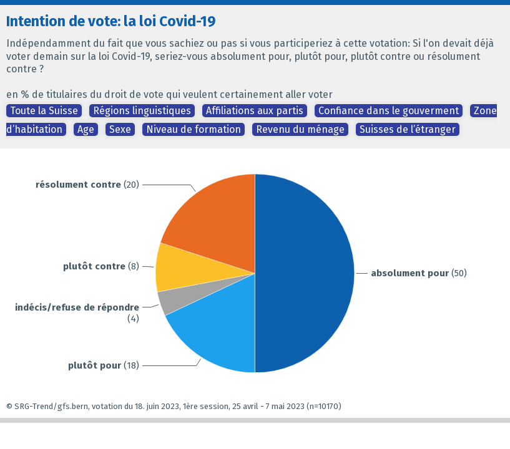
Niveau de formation (193, 129)
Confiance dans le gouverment (388, 111)
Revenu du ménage (300, 129)
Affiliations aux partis (254, 111)
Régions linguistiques (142, 111)
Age (85, 129)
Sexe (120, 129)
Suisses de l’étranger (408, 129)
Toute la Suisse (44, 111)
